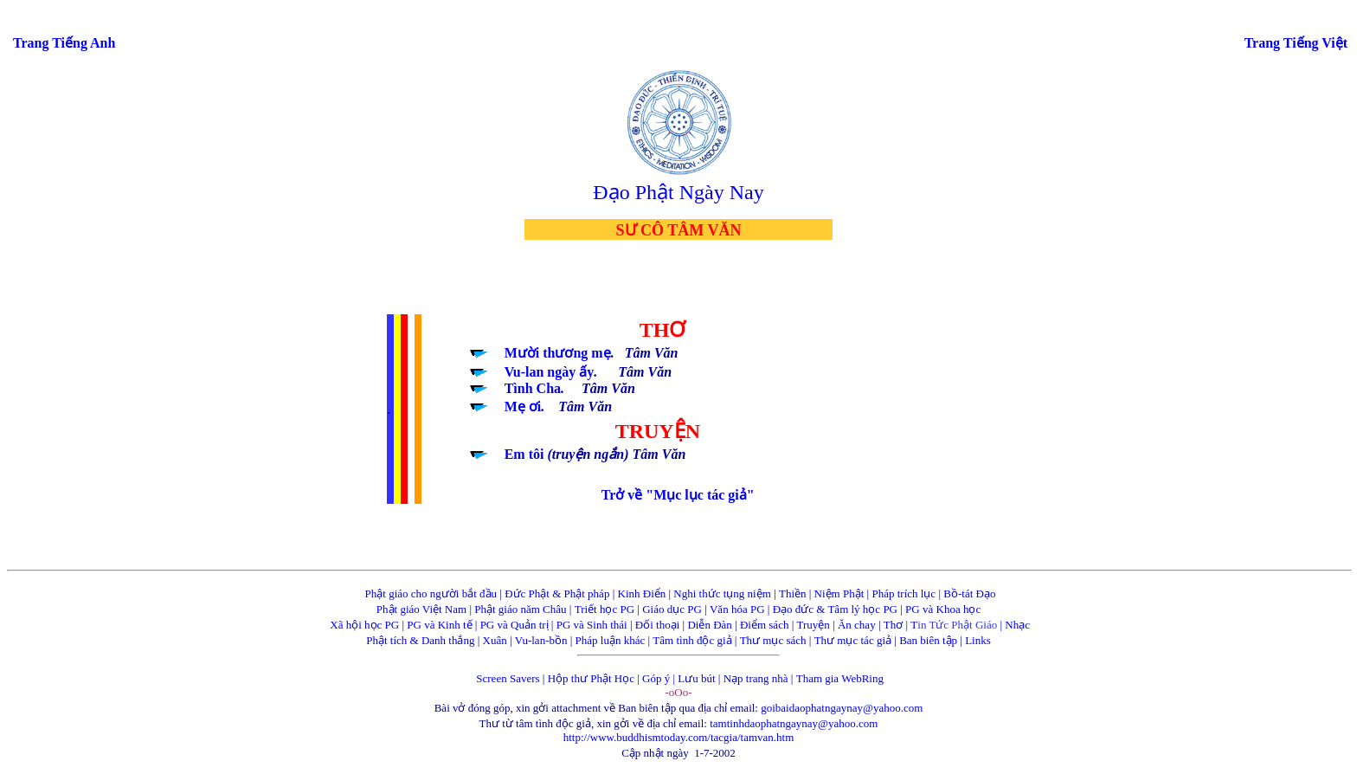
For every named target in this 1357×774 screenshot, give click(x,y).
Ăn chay (857, 624)
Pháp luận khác (611, 640)
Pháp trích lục (903, 593)
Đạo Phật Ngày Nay (678, 192)
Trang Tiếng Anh (64, 42)
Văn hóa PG (737, 609)
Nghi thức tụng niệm (721, 593)
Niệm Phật (839, 593)
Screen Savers (507, 678)
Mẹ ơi (523, 406)
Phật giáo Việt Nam (421, 609)
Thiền (793, 593)
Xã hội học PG (364, 624)
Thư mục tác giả (854, 640)
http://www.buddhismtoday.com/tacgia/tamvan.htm (678, 737)
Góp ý (656, 678)
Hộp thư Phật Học (591, 678)
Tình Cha (533, 388)
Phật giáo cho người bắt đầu (431, 593)
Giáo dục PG (672, 609)
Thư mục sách (773, 640)
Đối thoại (657, 624)
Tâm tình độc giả (692, 640)
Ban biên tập (928, 640)
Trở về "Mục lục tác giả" (678, 494)
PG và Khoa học (943, 609)
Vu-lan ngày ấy (550, 371)
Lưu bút (696, 678)
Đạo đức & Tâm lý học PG (835, 609)
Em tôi (526, 454)
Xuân (495, 640)
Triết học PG (604, 609)
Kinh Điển (642, 593)
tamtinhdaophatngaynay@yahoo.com (794, 723)
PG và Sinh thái (591, 624)
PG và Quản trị (514, 624)
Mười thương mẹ (558, 352)
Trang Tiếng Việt (1295, 42)
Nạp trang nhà (756, 678)
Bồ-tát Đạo (969, 593)
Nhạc (1017, 624)
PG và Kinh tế (439, 624)
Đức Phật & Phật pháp (557, 593)
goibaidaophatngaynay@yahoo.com (842, 707)
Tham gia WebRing (840, 678)
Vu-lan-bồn (541, 640)
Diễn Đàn (709, 624)
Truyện (813, 624)
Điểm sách (764, 624)
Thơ (893, 624)
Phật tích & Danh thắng (420, 640)
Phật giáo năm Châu (520, 609)
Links (978, 640)
